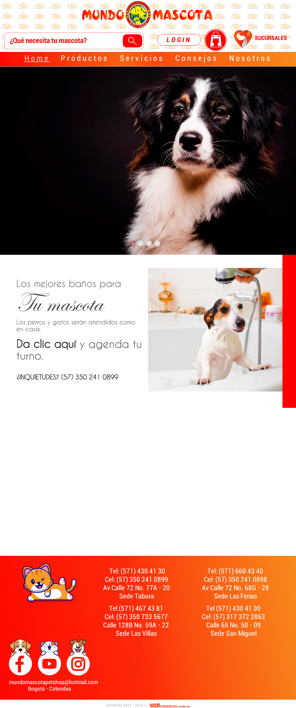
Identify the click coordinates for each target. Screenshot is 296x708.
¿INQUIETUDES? (57, 217)
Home (37, 59)
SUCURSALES (271, 38)
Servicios (142, 59)
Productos (85, 59)
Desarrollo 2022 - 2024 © (126, 705)
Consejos (196, 59)
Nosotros (250, 59)
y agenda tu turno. (79, 350)
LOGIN (179, 39)
